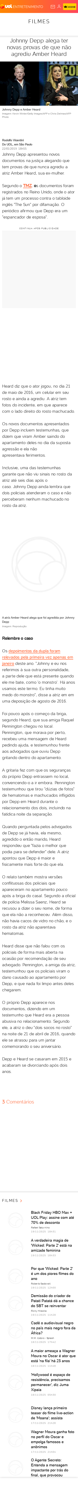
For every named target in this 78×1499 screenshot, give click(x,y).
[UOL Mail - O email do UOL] (52, 6)
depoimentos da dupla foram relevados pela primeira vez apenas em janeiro (37, 657)
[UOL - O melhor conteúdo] (6, 6)
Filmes (39, 21)
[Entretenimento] (28, 6)
